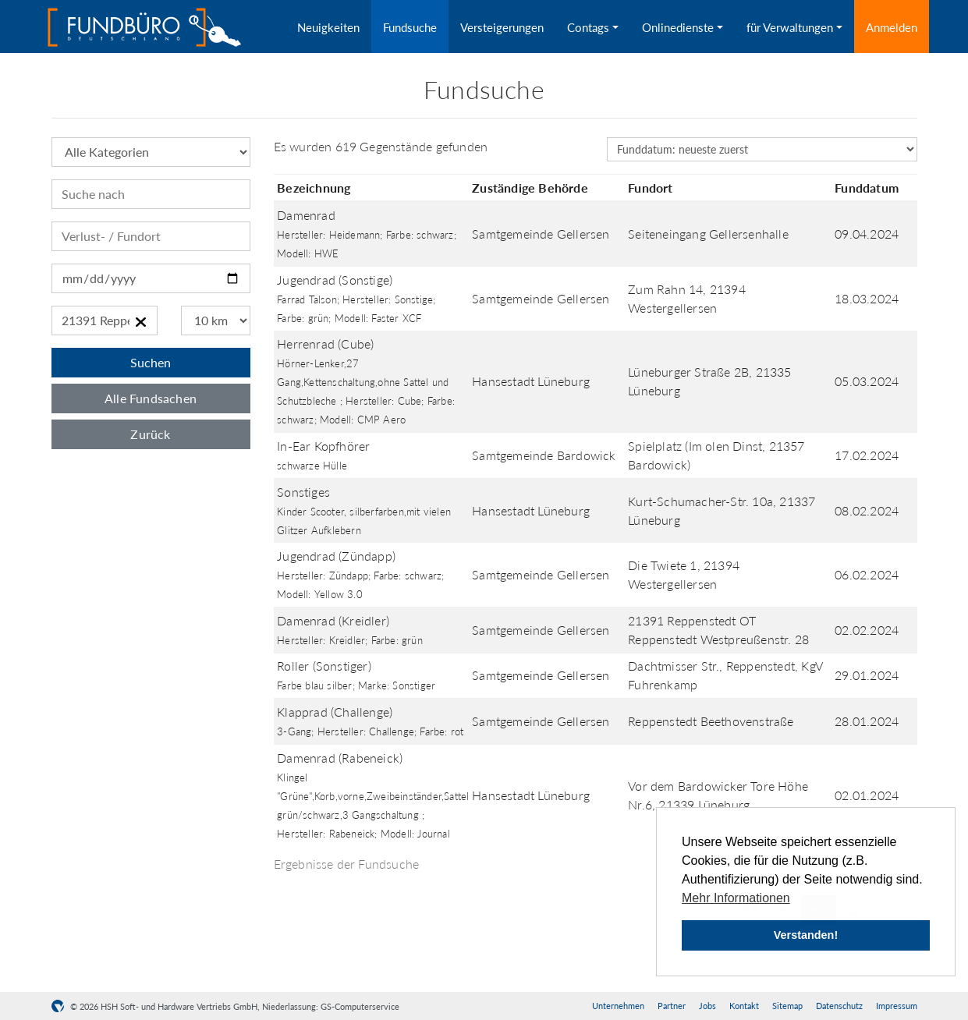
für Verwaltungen (789, 27)
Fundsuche (410, 27)
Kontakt (744, 1006)
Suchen (150, 362)
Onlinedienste (678, 27)
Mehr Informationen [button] (736, 898)
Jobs (707, 1006)
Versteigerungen (502, 27)
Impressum (896, 1006)
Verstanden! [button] (806, 935)
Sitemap (787, 1006)
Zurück (150, 434)
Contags (588, 27)
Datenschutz (839, 1006)
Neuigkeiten (328, 27)
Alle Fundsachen (151, 398)
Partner (672, 1006)
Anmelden (891, 27)
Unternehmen (618, 1006)
